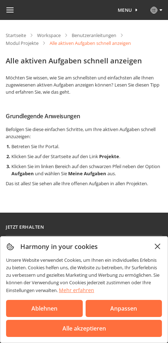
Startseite (16, 35)
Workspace (49, 35)
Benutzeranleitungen (94, 35)
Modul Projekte (22, 43)
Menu (125, 10)
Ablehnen (44, 308)
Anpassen (123, 308)
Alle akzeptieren (84, 328)
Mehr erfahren (76, 290)
